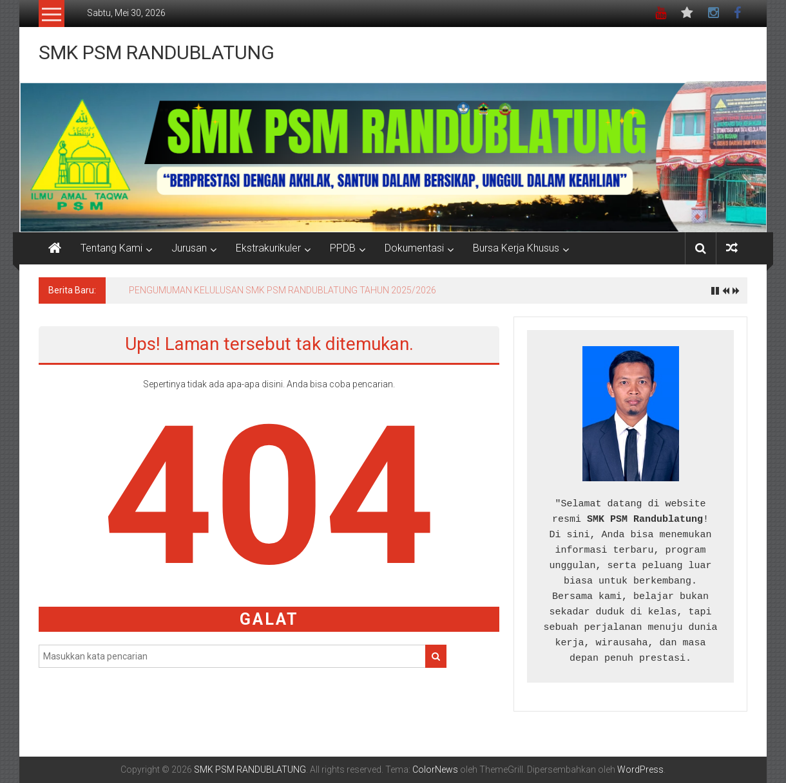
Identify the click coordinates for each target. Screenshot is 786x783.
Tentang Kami (111, 248)
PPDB (343, 248)
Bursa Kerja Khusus (516, 248)
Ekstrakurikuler (268, 248)
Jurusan (189, 248)
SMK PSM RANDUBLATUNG (156, 52)
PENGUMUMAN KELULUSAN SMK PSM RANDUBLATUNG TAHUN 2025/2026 (282, 290)
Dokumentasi (414, 248)
